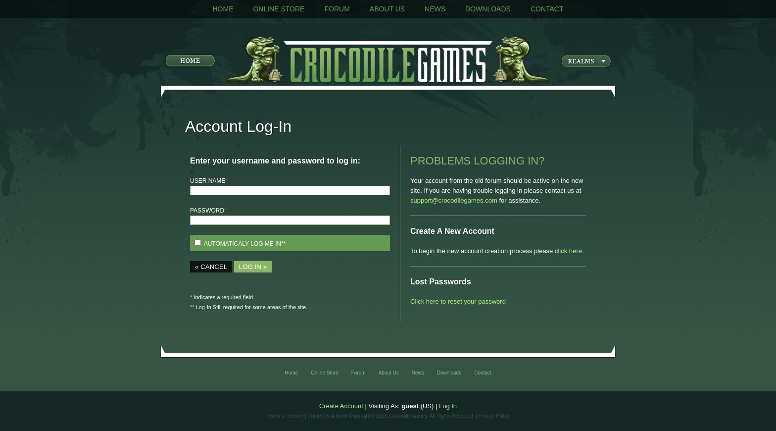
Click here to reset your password (458, 301)
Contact (547, 9)
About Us (387, 9)
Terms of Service (285, 416)
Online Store (278, 9)
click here (568, 251)
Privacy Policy (494, 416)
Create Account (341, 406)
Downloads (488, 9)
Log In (448, 406)
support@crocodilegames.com (453, 200)
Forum (336, 9)
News (435, 9)
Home (222, 9)
